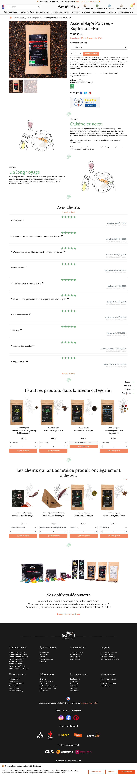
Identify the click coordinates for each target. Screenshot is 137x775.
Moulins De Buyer (76, 652)
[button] (132, 7)
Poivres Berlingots (16, 661)
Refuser (111, 772)
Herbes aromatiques (17, 666)
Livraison (43, 679)
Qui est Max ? (14, 679)
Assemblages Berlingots (18, 657)
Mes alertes (105, 686)
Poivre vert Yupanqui (83, 515)
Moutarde (43, 654)
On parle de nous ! (16, 684)
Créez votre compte (108, 684)
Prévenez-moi (83, 446)
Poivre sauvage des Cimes (114, 515)
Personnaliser (96, 772)
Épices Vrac (44, 652)
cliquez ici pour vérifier (89, 703)
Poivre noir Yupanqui (83, 430)
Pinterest (73, 688)
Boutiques (74, 681)
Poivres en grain (33, 18)
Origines (129, 389)
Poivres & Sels (19, 18)
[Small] (84, 442)
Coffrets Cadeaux (108, 657)
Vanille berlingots (15, 664)
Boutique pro (75, 679)
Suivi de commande (108, 679)
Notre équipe (14, 688)
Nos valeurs (13, 686)
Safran (42, 657)
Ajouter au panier (91, 54)
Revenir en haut (68, 212)
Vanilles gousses (46, 659)
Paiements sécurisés (48, 688)
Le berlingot (13, 681)
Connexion (105, 681)
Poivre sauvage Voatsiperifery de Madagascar (23, 431)
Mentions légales (46, 681)
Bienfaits (129, 386)
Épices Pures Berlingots (18, 654)
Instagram (74, 686)
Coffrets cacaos (107, 654)
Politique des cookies (48, 686)
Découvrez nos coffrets (68, 614)
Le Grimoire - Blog (16, 690)
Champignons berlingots (19, 668)
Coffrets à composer (109, 652)
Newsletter (74, 690)
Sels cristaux (75, 659)
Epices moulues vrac (17, 652)
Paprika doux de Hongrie (53, 515)
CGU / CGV (44, 684)
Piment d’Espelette (16, 659)
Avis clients (128, 393)
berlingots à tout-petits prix (86, 1)
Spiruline (43, 661)
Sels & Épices (75, 657)
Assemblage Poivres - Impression (114, 431)
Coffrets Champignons (110, 659)
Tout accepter (126, 772)
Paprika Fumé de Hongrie (23, 515)
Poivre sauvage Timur (53, 430)
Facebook (74, 684)
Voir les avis (90, 105)
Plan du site (44, 690)
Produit (129, 382)
